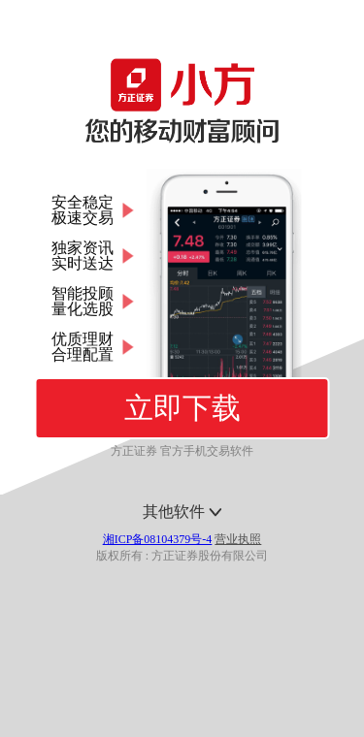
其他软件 (182, 511)
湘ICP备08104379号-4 (158, 539)
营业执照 (238, 539)
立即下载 (182, 408)
